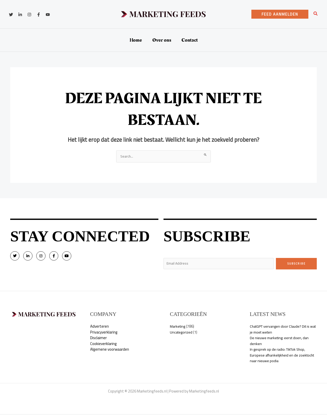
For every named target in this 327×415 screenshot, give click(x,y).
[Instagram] (29, 15)
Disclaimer (98, 339)
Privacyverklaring (104, 333)
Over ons (161, 40)
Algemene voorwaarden (109, 350)
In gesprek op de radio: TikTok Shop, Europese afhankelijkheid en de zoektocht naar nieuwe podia (279, 356)
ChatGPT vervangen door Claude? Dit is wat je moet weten (281, 330)
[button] (279, 14)
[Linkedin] (20, 15)
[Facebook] (39, 15)
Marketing (178, 327)
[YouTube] (48, 15)
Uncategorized (182, 333)
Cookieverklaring (103, 344)
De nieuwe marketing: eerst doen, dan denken (281, 342)
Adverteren (99, 327)
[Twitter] (11, 15)
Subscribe (296, 263)
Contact (189, 40)
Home (136, 40)
